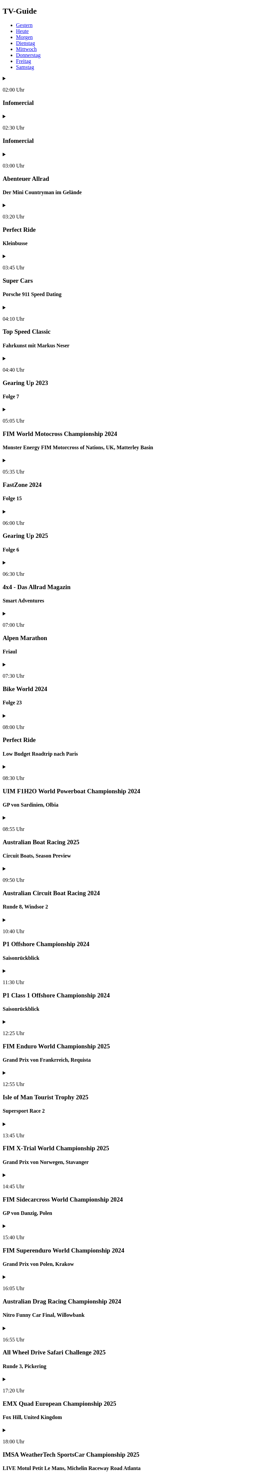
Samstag (25, 67)
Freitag (23, 61)
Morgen (24, 37)
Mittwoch (26, 49)
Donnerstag (28, 55)
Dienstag (25, 43)
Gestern (24, 25)
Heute (22, 31)
